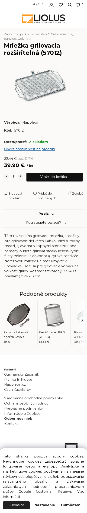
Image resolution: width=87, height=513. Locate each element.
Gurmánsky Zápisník (21, 374)
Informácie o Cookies (22, 414)
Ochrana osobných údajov (26, 403)
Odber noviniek (18, 418)
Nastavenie (45, 505)
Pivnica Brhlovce (19, 379)
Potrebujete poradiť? (43, 222)
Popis (44, 214)
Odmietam (71, 505)
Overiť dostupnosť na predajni (29, 149)
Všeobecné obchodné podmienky (33, 398)
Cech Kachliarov (17, 389)
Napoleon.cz (15, 384)
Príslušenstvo (37, 34)
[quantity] (13, 176)
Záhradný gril (13, 34)
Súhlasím (16, 505)
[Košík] (79, 4)
